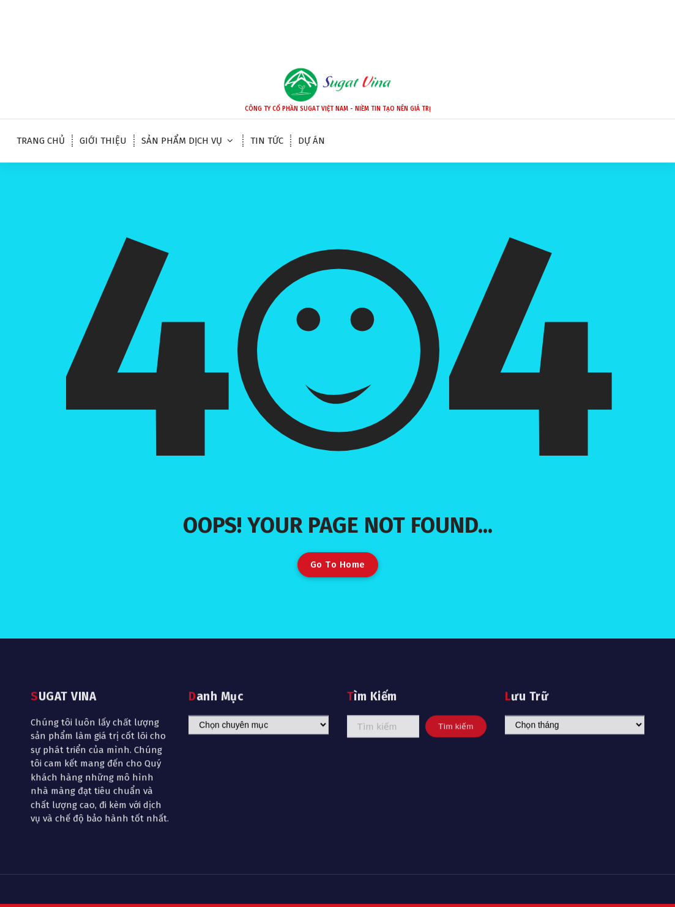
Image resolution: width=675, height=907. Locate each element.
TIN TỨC (266, 140)
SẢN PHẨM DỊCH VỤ (181, 140)
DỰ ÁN (311, 140)
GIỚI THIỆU (103, 140)
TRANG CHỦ (41, 140)
